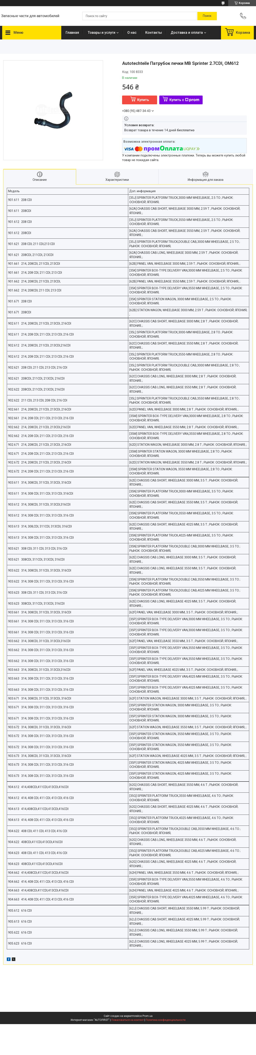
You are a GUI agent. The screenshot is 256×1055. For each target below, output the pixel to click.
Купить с (184, 100)
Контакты (153, 32)
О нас (132, 32)
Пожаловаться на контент (127, 1019)
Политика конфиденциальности (166, 1019)
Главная (72, 32)
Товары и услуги (101, 32)
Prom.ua (147, 1016)
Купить (143, 100)
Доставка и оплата (187, 32)
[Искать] (207, 16)
